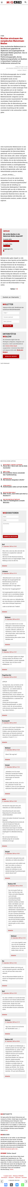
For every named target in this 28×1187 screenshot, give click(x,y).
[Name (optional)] (11, 321)
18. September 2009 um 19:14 (9, 573)
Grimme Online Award (11, 346)
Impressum (17, 1177)
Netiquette (11, 1177)
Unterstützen (4, 1177)
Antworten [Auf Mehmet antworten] (7, 644)
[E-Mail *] (11, 313)
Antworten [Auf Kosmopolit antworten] (4, 742)
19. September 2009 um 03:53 (12, 619)
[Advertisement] (14, 19)
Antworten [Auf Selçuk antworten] (4, 669)
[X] (14, 1185)
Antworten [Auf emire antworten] (4, 846)
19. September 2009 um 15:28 (12, 750)
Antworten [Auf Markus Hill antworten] (10, 930)
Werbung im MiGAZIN (18, 1176)
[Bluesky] (20, 1185)
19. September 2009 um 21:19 (12, 1022)
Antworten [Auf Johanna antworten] (4, 611)
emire (4, 799)
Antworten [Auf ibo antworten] (4, 985)
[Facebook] (9, 1185)
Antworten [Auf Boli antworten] (4, 565)
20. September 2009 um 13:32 (18, 938)
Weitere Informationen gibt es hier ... (10, 1149)
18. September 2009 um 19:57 (9, 652)
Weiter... (12, 1169)
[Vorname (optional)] (11, 317)
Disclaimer (24, 1177)
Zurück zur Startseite (11, 297)
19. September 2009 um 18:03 (12, 853)
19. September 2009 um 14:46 (9, 963)
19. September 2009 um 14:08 (9, 801)
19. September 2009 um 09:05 (9, 723)
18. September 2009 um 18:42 (9, 546)
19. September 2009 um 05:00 (9, 677)
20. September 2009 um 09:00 (15, 885)
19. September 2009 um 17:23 (12, 767)
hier (7, 1130)
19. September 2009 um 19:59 (9, 993)
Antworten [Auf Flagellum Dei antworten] (4, 715)
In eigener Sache (8, 1176)
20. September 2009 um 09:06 (12, 1041)
